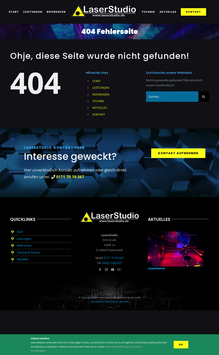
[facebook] (100, 269)
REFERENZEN (100, 94)
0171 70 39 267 (113, 258)
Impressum (97, 301)
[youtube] (112, 269)
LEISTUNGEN (100, 88)
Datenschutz (111, 301)
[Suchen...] (172, 96)
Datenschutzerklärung (116, 346)
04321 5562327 (112, 263)
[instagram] (106, 269)
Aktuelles (23, 259)
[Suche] (203, 96)
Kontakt (124, 301)
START (96, 81)
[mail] (119, 269)
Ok (181, 344)
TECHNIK (98, 101)
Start (20, 232)
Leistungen (24, 239)
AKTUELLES (99, 108)
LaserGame (156, 268)
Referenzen (24, 245)
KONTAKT (98, 114)
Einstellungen (39, 350)
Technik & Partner (28, 252)
